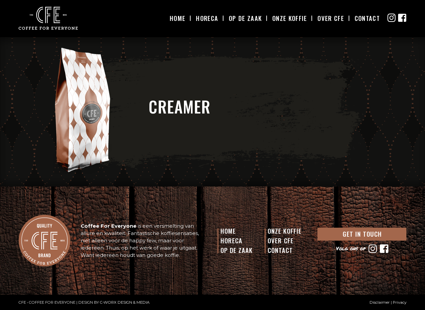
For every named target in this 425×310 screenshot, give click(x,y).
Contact (367, 18)
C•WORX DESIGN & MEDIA (124, 302)
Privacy (399, 302)
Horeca (207, 18)
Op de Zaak (236, 250)
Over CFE (330, 18)
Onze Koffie (289, 18)
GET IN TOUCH (362, 233)
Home (177, 18)
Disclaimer (380, 302)
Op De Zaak (245, 18)
